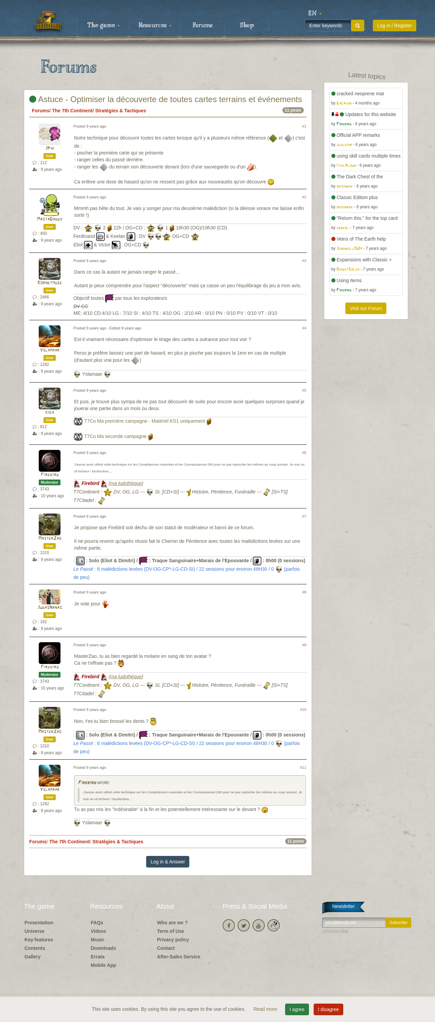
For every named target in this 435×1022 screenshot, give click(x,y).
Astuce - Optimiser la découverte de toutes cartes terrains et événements (165, 99)
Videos (98, 931)
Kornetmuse (49, 283)
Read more (266, 1009)
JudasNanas (49, 607)
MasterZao (49, 538)
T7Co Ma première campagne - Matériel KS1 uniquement (144, 421)
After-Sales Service (179, 956)
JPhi (49, 148)
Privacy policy (173, 939)
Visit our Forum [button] (366, 308)
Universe (34, 931)
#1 (304, 126)
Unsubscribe (335, 931)
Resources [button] (155, 25)
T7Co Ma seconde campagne (115, 436)
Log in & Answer (168, 861)
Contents (34, 948)
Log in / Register (394, 25)
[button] (315, 13)
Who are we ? (172, 922)
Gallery (32, 956)
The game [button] (103, 25)
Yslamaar (49, 350)
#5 (304, 390)
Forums (202, 25)
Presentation (38, 922)
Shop (247, 25)
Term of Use (170, 931)
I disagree (328, 1009)
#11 (303, 767)
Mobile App (103, 965)
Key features (38, 939)
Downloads (103, 948)
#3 (304, 261)
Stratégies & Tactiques (120, 110)
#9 (304, 645)
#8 (304, 592)
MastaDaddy (49, 219)
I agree (297, 1009)
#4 (304, 328)
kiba (49, 412)
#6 (304, 453)
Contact (166, 948)
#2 (304, 197)
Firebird (50, 474)
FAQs (97, 922)
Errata (97, 956)
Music (97, 939)
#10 (303, 710)
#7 (304, 516)
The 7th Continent (72, 110)
